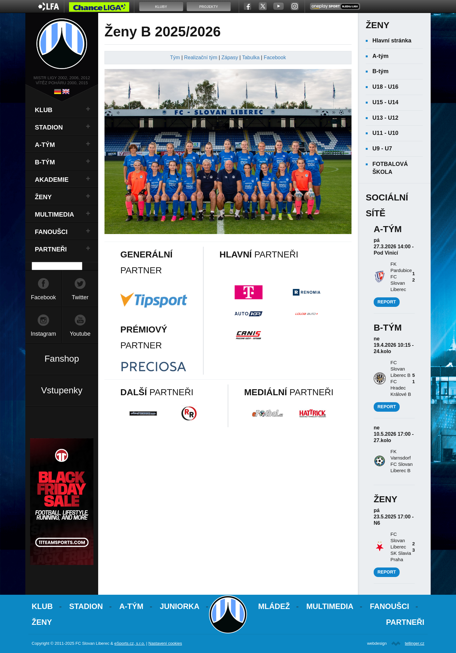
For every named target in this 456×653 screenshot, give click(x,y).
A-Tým (131, 606)
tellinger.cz (414, 643)
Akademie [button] (52, 179)
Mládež (274, 606)
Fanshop (62, 359)
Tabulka (250, 57)
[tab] (61, 110)
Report (386, 301)
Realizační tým (200, 57)
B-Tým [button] (45, 162)
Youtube (80, 334)
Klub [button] (44, 109)
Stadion (86, 606)
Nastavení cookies (165, 643)
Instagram (43, 334)
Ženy (42, 622)
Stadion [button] (49, 127)
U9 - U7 (382, 148)
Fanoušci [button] (51, 231)
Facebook (43, 297)
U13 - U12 (385, 118)
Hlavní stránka (391, 40)
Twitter (80, 297)
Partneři (405, 622)
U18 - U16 (385, 87)
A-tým (380, 56)
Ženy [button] (43, 196)
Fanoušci (389, 606)
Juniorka (180, 606)
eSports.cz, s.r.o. (129, 643)
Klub (42, 606)
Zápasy (229, 57)
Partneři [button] (51, 249)
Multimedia (329, 606)
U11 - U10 (385, 133)
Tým (175, 57)
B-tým (380, 71)
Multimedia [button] (54, 214)
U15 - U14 (385, 102)
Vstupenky (62, 390)
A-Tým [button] (45, 144)
